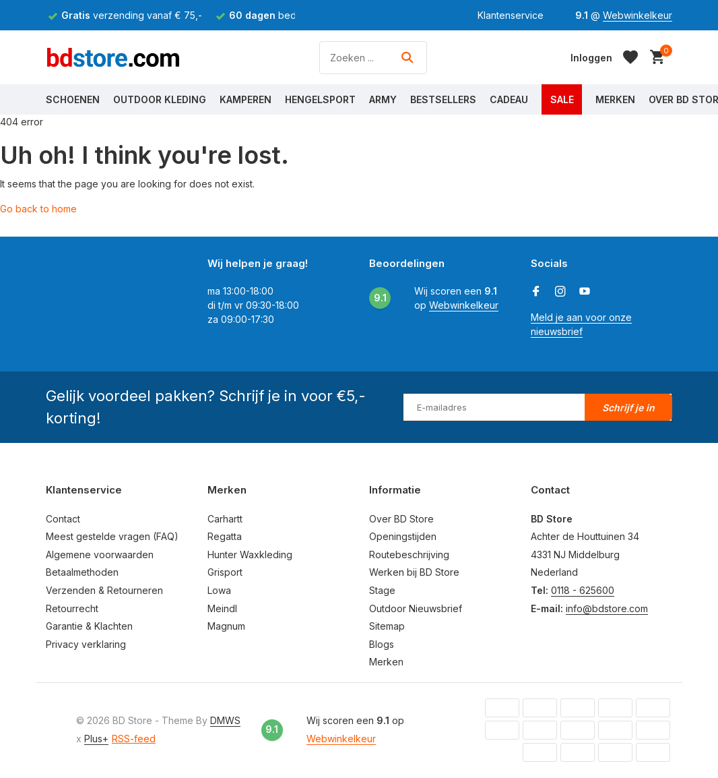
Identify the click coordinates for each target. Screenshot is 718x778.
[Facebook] (536, 292)
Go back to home (38, 208)
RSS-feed (134, 738)
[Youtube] (584, 292)
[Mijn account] (591, 57)
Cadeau (509, 99)
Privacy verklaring (86, 644)
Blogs (381, 644)
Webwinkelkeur (637, 15)
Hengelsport (320, 99)
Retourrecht (72, 608)
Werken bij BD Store (414, 572)
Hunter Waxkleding (249, 554)
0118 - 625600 (582, 590)
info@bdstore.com (607, 608)
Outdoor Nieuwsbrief (415, 608)
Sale (562, 99)
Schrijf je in (628, 407)
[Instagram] (560, 292)
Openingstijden (402, 536)
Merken (615, 99)
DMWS (225, 720)
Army (383, 99)
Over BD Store (401, 519)
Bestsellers (443, 99)
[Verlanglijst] (630, 57)
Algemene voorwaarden (100, 554)
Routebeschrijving (409, 554)
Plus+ (96, 738)
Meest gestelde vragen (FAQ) (112, 536)
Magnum (226, 626)
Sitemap (387, 626)
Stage (382, 590)
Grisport (224, 572)
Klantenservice (511, 15)
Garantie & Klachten (89, 626)
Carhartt (224, 519)
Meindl (222, 608)
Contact (63, 519)
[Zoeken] (373, 57)
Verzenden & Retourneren (104, 590)
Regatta (224, 536)
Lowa (219, 590)
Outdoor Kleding (159, 99)
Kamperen (245, 99)
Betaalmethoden (82, 572)
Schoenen (73, 99)
